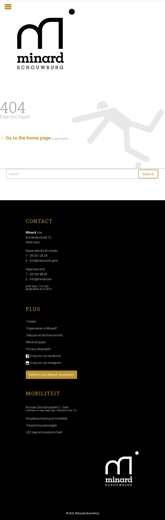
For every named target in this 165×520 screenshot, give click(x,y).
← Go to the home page (25, 138)
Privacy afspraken (38, 349)
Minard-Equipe (36, 342)
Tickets (31, 321)
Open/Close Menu (8, 6)
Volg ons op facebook (45, 356)
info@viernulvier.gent (44, 260)
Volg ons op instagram (45, 363)
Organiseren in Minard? (41, 328)
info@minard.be (40, 279)
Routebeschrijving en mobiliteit (46, 418)
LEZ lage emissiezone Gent (44, 432)
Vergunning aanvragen (41, 425)
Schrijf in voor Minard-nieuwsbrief (51, 374)
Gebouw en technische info (44, 335)
